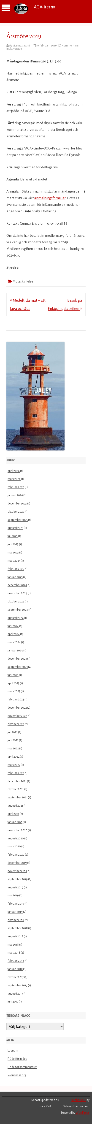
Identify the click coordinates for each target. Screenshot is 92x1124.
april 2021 (13, 813)
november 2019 (17, 871)
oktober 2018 (16, 920)
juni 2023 (13, 675)
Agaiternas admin (20, 45)
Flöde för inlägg (17, 1058)
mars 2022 (14, 764)
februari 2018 (16, 960)
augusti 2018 (15, 936)
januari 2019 (15, 911)
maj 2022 (13, 748)
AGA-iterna (44, 7)
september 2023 (18, 667)
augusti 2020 (16, 838)
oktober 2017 (16, 977)
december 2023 (17, 658)
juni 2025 (13, 544)
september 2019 (18, 879)
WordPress (82, 1112)
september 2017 (17, 985)
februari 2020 (16, 854)
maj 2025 (13, 552)
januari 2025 (15, 577)
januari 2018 (15, 969)
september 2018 (18, 928)
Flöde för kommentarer (22, 1067)
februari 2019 (16, 903)
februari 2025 (16, 569)
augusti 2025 (15, 528)
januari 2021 (15, 822)
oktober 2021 (16, 789)
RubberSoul (78, 1100)
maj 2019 (13, 895)
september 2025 (18, 520)
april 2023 (13, 683)
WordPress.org (17, 1075)
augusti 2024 (16, 618)
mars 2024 (14, 642)
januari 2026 (15, 495)
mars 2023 (14, 691)
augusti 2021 (15, 805)
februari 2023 (16, 699)
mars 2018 (14, 952)
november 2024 (17, 593)
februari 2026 (16, 487)
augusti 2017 (15, 993)
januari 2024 (15, 650)
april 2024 (14, 634)
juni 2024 (13, 626)
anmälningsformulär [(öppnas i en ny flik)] (49, 198)
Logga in (13, 1050)
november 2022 (17, 716)
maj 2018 (13, 944)
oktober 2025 (16, 511)
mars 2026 (14, 479)
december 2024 (17, 585)
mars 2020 (14, 846)
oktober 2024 (16, 601)
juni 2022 (13, 740)
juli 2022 (13, 732)
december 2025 (17, 503)
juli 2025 (13, 536)
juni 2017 (13, 1001)
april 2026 (14, 471)
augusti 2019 (15, 887)
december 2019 (17, 862)
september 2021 (17, 797)
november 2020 (17, 830)
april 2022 (13, 756)
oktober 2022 (16, 724)
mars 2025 (14, 560)
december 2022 (17, 707)
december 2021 (17, 781)
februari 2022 (16, 773)
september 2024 (18, 609)
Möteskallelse (23, 281)
